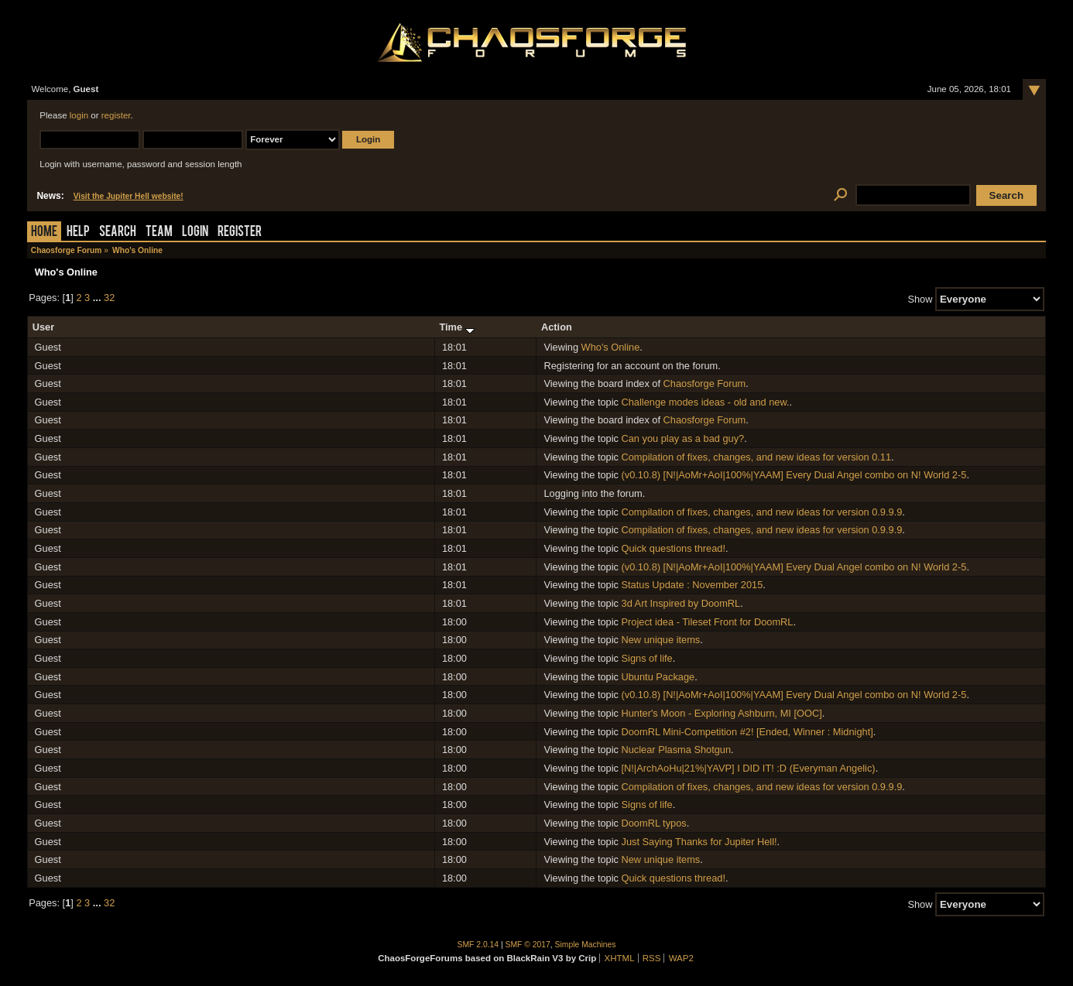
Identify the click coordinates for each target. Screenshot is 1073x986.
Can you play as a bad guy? (683, 438)
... (98, 297)
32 (109, 297)
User (43, 327)
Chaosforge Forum (704, 383)
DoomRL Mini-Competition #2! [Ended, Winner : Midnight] (747, 732)
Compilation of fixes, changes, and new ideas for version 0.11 (757, 457)
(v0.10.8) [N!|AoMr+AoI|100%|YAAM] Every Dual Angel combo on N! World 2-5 (794, 475)
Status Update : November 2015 (692, 585)
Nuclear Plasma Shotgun (677, 749)
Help (78, 232)
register (116, 115)
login (79, 115)
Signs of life (647, 658)
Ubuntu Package (658, 677)
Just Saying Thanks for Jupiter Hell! (699, 841)
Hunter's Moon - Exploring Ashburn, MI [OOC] (722, 713)
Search (117, 232)
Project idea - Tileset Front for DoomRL (708, 622)
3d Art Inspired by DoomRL (681, 603)
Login (195, 232)
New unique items (661, 639)
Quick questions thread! (673, 548)
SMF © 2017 (528, 944)
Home (44, 232)
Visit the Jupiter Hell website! (128, 196)
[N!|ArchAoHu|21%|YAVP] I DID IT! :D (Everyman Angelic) (749, 768)
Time (456, 327)
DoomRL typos (654, 823)
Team (159, 232)
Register (240, 232)
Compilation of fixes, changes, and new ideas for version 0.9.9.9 (762, 512)
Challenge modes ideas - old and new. (706, 402)
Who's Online (610, 347)
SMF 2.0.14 (478, 944)
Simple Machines (585, 944)
